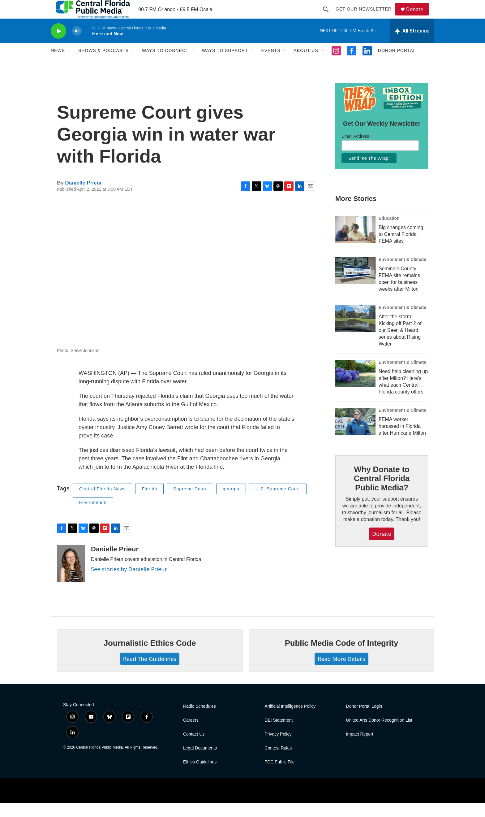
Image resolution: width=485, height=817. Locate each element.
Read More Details (341, 672)
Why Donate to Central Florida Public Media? (382, 492)
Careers (191, 734)
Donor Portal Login (364, 720)
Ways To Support (225, 64)
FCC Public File (279, 776)
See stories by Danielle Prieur (129, 583)
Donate (418, 16)
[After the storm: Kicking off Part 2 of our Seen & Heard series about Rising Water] (355, 332)
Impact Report (359, 748)
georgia (231, 502)
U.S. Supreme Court (277, 502)
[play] (58, 45)
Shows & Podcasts (103, 64)
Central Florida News (102, 502)
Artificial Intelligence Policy (289, 720)
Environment (93, 516)
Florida (149, 502)
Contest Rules (278, 762)
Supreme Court (190, 502)
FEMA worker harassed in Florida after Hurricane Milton (402, 440)
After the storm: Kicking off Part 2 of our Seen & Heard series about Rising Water (400, 344)
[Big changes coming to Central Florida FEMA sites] (355, 243)
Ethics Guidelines (200, 776)
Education (389, 232)
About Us (306, 64)
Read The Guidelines (149, 672)
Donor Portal (397, 64)
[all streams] (412, 45)
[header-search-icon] (328, 16)
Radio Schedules (199, 720)
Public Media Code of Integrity (341, 657)
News (58, 64)
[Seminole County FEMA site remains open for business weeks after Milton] (355, 284)
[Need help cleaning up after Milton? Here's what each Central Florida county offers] (355, 387)
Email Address (357, 150)
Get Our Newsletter (366, 16)
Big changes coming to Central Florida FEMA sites (401, 248)
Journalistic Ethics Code (150, 657)
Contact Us (193, 748)
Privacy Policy (277, 748)
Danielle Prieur (83, 197)
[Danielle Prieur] (71, 577)
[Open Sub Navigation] (69, 64)
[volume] (77, 45)
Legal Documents (200, 762)
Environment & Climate (402, 273)
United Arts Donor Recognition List (379, 734)
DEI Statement (278, 734)
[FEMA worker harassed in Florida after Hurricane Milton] (355, 435)
